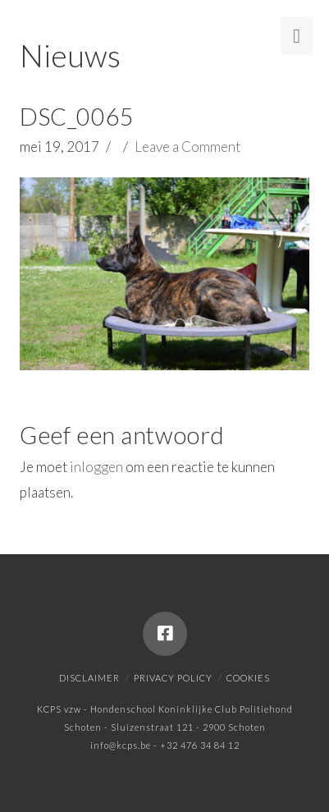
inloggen (96, 466)
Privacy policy (173, 677)
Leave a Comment (187, 146)
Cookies (248, 677)
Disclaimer (89, 677)
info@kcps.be (120, 745)
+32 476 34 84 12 (200, 745)
